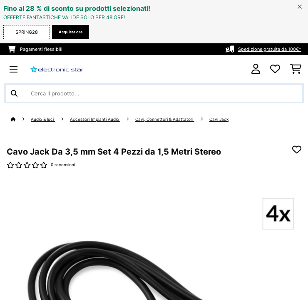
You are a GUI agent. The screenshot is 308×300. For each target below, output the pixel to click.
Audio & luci (43, 119)
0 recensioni (63, 165)
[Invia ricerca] (14, 93)
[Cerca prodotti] (154, 93)
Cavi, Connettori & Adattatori (164, 119)
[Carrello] (295, 69)
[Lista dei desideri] (275, 69)
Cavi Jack (219, 119)
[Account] (255, 69)
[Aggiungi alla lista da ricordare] (296, 149)
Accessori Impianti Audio (95, 119)
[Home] (21, 119)
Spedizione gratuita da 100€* (269, 49)
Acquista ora (70, 32)
